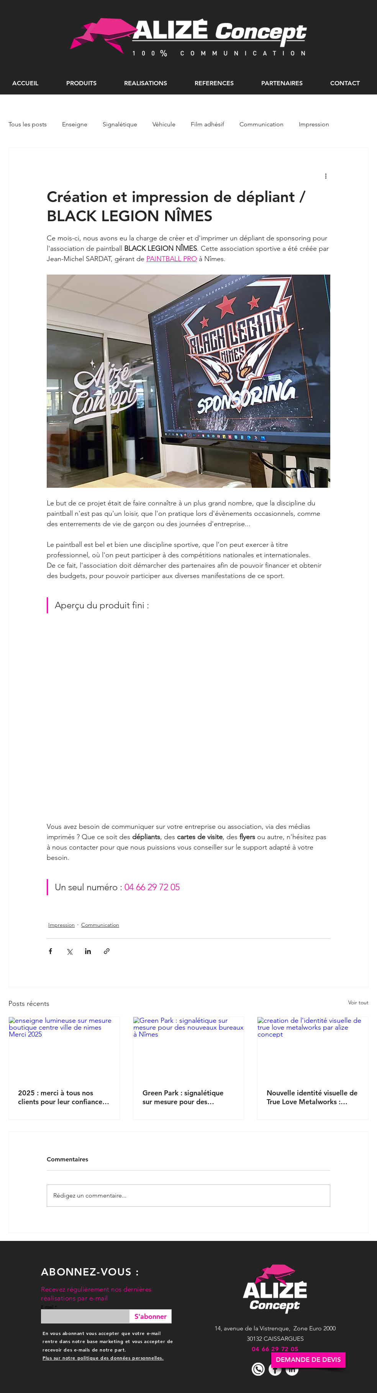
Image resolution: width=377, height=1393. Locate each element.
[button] (81, 83)
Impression (314, 124)
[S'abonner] (150, 1316)
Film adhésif (207, 124)
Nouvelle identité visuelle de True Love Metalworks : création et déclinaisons (312, 1097)
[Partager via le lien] (106, 951)
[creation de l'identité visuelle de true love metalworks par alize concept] (312, 1048)
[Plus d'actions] (325, 175)
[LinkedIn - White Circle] (291, 1369)
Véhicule (163, 124)
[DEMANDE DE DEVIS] (308, 1360)
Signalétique (120, 124)
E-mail (47, 1307)
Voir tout (358, 1002)
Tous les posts (27, 124)
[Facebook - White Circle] (275, 1369)
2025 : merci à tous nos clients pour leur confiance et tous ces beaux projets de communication (63, 1097)
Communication (261, 124)
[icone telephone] (258, 1369)
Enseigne (74, 124)
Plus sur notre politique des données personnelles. (103, 1358)
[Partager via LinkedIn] (88, 951)
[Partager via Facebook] (50, 951)
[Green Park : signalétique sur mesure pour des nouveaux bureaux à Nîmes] (188, 1048)
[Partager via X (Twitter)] (69, 951)
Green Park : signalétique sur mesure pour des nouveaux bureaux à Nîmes (186, 1097)
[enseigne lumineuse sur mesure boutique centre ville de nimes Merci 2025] (64, 1048)
